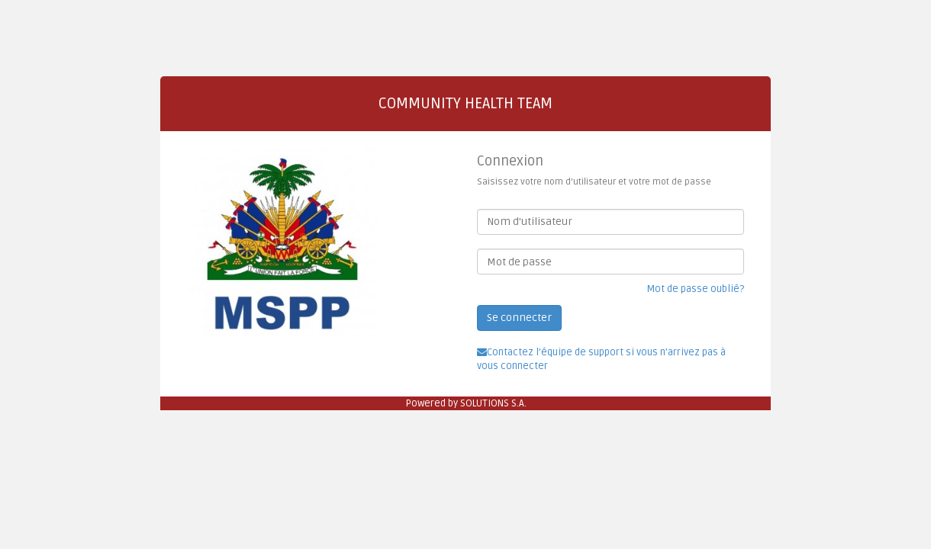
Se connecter (519, 317)
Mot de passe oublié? (695, 289)
